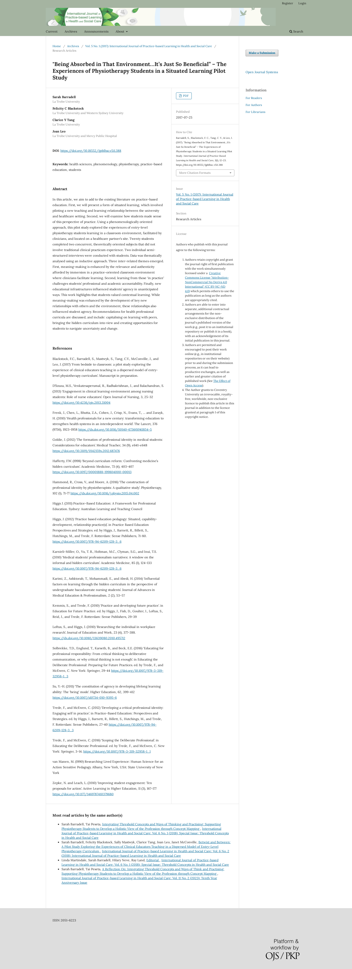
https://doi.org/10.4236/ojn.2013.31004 (81, 403)
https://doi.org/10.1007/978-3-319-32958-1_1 (117, 751)
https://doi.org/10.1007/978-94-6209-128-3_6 (87, 542)
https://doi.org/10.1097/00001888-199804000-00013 (92, 472)
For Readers (254, 98)
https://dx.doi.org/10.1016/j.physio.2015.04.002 (104, 493)
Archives (71, 31)
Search (296, 31)
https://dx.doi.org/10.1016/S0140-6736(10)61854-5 (115, 429)
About (120, 31)
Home (57, 46)
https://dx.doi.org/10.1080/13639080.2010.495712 (89, 638)
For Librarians (255, 112)
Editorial (153, 860)
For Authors (254, 105)
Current (51, 31)
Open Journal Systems (262, 72)
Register (287, 3)
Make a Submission (262, 53)
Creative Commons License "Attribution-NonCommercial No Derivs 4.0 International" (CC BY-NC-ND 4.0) (207, 282)
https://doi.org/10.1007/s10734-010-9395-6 (85, 698)
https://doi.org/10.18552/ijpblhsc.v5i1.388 (90, 151)
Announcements (96, 31)
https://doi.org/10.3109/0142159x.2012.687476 (86, 451)
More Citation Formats (195, 173)
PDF (185, 96)
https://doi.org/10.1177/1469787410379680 (83, 794)
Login (302, 3)
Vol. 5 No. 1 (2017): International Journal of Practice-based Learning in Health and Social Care (148, 46)
